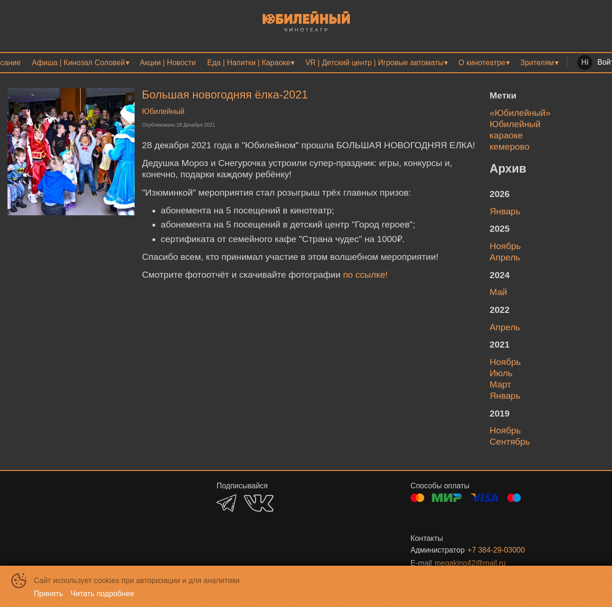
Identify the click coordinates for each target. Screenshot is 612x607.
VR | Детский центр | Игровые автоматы (374, 63)
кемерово (509, 147)
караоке (506, 135)
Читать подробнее (103, 594)
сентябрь (510, 442)
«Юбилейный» (520, 113)
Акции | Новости (168, 63)
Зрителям (537, 63)
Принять (48, 594)
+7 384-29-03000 (496, 550)
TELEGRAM (226, 503)
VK (258, 503)
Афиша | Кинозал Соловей (78, 63)
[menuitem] (80, 62)
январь (505, 211)
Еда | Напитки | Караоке (248, 63)
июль (501, 373)
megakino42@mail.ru (470, 563)
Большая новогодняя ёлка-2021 (225, 94)
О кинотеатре (482, 63)
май (498, 292)
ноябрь (505, 246)
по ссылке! (365, 275)
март (500, 384)
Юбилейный (163, 111)
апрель (505, 257)
